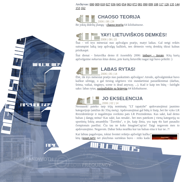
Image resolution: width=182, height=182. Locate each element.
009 (97, 4)
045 (118, 4)
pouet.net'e (89, 138)
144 (177, 4)
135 (172, 4)
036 (113, 4)
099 (150, 4)
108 (156, 4)
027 (108, 4)
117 (161, 4)
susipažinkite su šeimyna (112, 88)
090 (145, 4)
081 (140, 4)
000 (92, 4)
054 (124, 4)
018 (102, 4)
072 (134, 4)
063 (129, 4)
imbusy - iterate (153, 55)
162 (83, 8)
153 (78, 8)
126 (166, 4)
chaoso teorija (114, 25)
